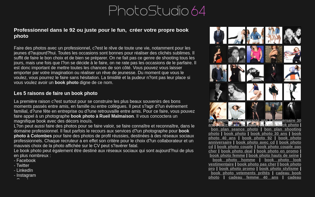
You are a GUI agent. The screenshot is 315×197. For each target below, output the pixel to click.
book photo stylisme (278, 168)
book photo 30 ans (269, 133)
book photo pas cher (256, 164)
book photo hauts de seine (274, 155)
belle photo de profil (237, 125)
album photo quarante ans (242, 120)
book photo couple (235, 146)
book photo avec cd (255, 142)
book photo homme (234, 160)
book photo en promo (277, 151)
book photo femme (227, 155)
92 (210, 120)
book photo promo (237, 168)
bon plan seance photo (234, 129)
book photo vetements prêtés (240, 173)
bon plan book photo (279, 125)
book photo (235, 133)
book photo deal (236, 151)
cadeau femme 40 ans (253, 177)
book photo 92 (257, 138)
